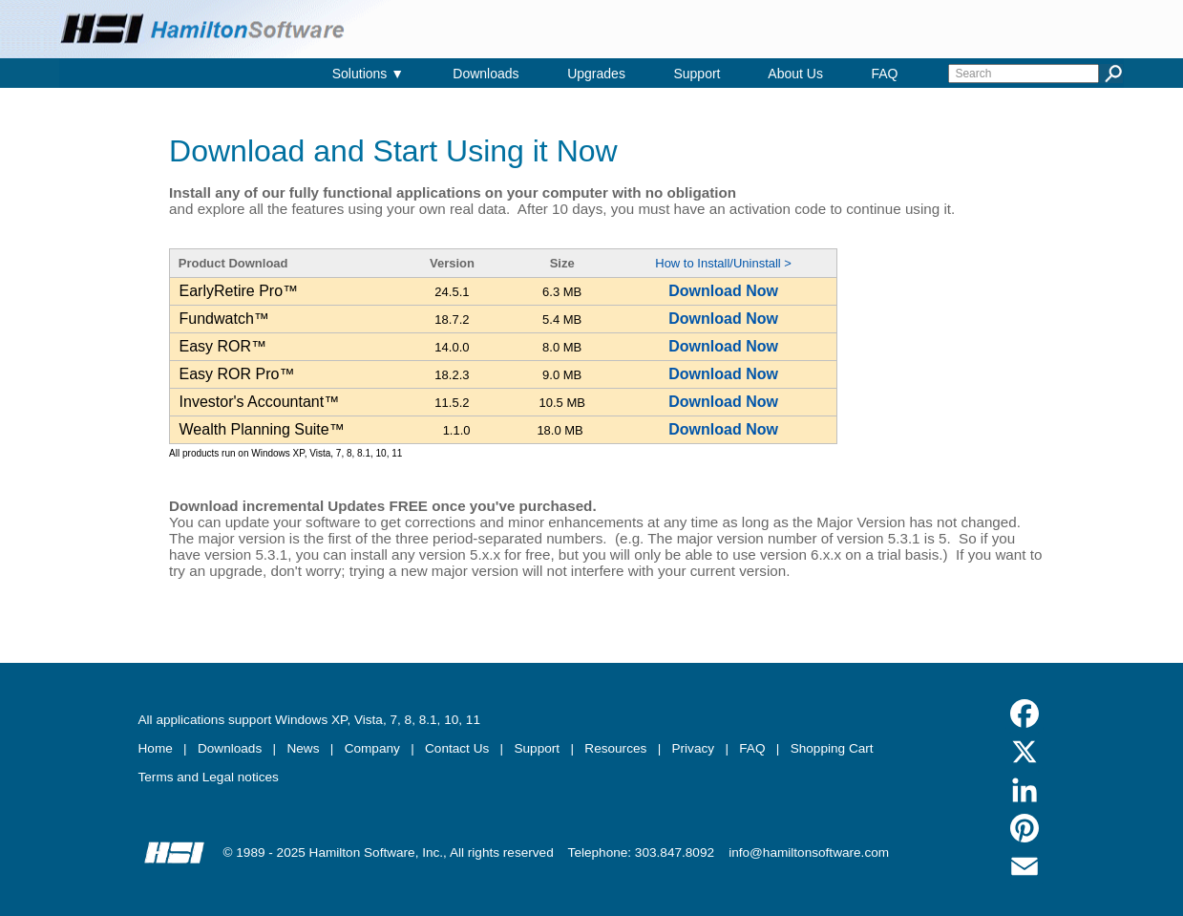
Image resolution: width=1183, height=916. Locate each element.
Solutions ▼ (368, 73)
